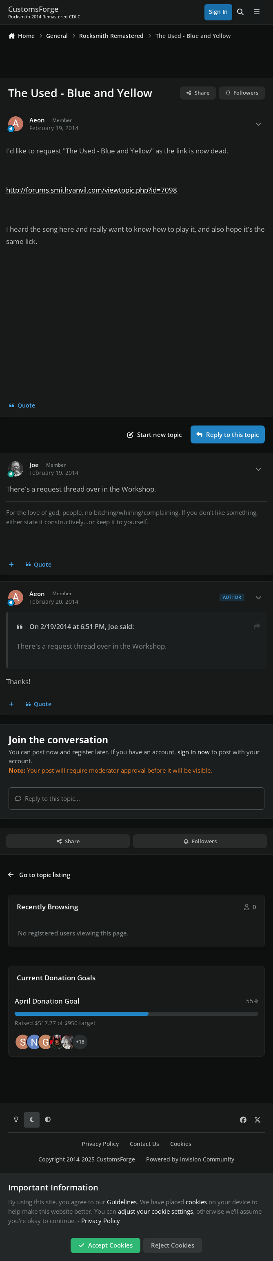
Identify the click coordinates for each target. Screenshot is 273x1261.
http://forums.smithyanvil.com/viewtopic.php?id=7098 (91, 190)
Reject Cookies (172, 1245)
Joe (34, 465)
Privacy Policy (100, 1144)
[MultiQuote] (11, 565)
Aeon (37, 120)
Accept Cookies (105, 1245)
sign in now (194, 752)
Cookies (180, 1144)
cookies (196, 1202)
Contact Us (144, 1144)
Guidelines (122, 1202)
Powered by (190, 1159)
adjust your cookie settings (155, 1211)
